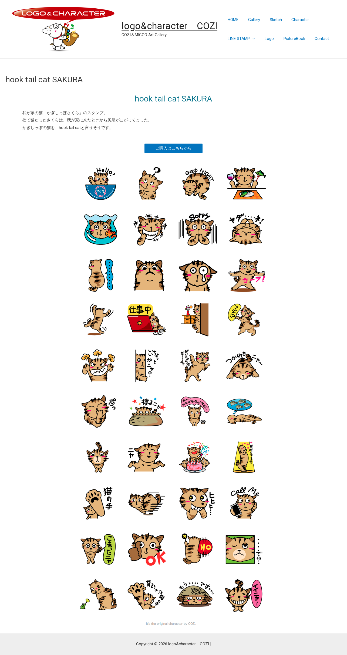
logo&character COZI (169, 26)
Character (297, 19)
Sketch (272, 19)
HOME (232, 19)
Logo (266, 38)
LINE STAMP (238, 38)
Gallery (252, 19)
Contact (316, 38)
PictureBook (290, 38)
